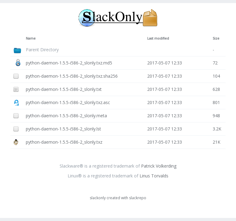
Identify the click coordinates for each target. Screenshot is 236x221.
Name (31, 38)
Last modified (158, 38)
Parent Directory (42, 49)
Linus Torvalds (154, 176)
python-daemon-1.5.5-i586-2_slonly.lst (63, 129)
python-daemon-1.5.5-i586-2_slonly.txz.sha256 (72, 76)
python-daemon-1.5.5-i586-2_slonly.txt (64, 89)
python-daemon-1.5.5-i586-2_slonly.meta (66, 115)
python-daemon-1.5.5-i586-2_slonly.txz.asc (68, 102)
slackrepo (137, 197)
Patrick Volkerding (158, 166)
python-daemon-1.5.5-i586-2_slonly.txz (64, 142)
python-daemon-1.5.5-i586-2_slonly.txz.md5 (69, 63)
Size (216, 38)
